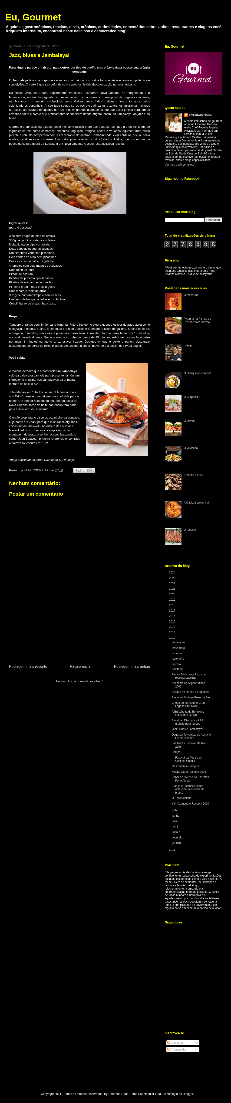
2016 (172, 616)
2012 (172, 637)
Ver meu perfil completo (179, 164)
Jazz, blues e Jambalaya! (187, 729)
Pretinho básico (193, 475)
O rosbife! (190, 529)
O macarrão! (191, 295)
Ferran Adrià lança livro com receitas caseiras (189, 676)
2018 (172, 605)
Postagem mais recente (28, 666)
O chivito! (189, 420)
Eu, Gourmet (33, 17)
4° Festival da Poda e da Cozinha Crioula (187, 759)
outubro (177, 653)
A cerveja (177, 669)
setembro (178, 658)
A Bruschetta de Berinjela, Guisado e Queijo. (188, 713)
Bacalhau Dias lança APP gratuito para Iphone (187, 722)
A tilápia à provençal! (197, 502)
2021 (172, 588)
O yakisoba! (191, 448)
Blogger (188, 1094)
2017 (172, 610)
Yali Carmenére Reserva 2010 (190, 803)
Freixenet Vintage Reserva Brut (191, 697)
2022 (172, 583)
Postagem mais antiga (132, 666)
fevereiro (178, 837)
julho (175, 810)
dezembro (179, 642)
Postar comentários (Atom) (85, 681)
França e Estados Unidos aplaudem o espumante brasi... (188, 789)
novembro (179, 648)
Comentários (177, 1049)
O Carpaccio (191, 397)
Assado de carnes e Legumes (190, 692)
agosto (177, 664)
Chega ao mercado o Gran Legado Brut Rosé (188, 704)
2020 (172, 594)
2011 (172, 849)
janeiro (177, 842)
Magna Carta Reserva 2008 (189, 771)
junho (176, 815)
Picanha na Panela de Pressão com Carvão (197, 320)
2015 (172, 621)
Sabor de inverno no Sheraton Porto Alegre (190, 779)
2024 (172, 572)
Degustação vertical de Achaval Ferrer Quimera (191, 736)
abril (175, 826)
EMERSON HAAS (200, 115)
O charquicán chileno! (197, 373)
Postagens (175, 1042)
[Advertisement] (79, 629)
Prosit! (188, 346)
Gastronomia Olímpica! (186, 766)
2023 (172, 578)
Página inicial (80, 666)
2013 (172, 632)
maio (175, 821)
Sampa (176, 752)
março (176, 832)
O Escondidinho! (182, 798)
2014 (172, 626)
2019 (172, 599)
